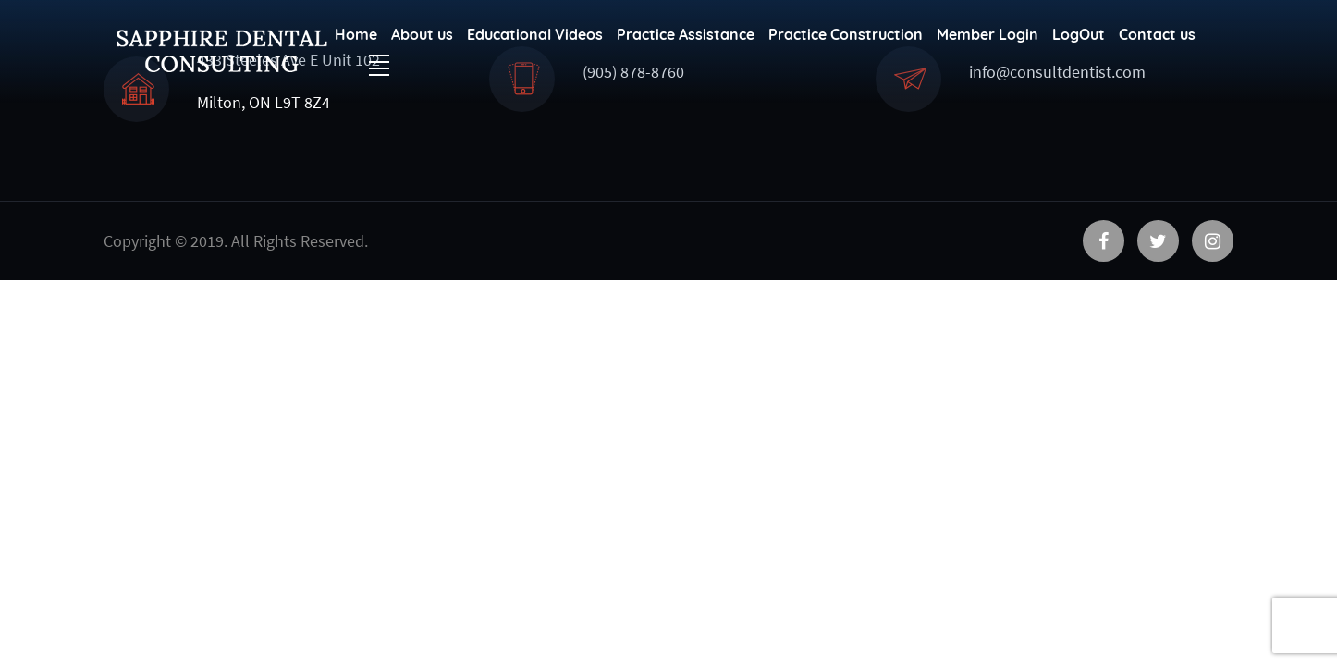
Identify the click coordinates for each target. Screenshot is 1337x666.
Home (356, 34)
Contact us (1157, 34)
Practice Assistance (685, 34)
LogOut (1078, 34)
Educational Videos (535, 34)
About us (422, 34)
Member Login (987, 34)
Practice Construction (845, 34)
